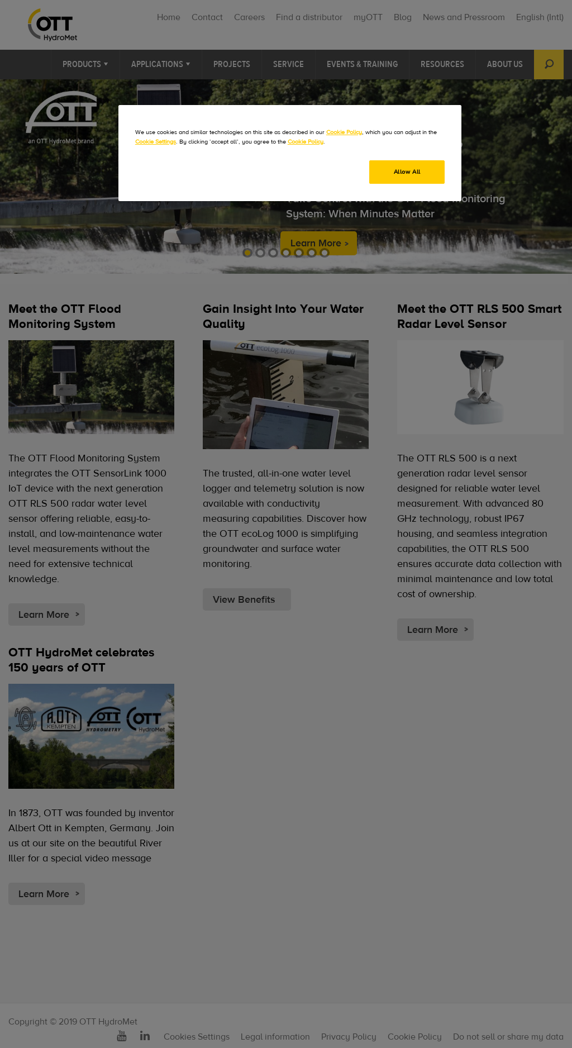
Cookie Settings (155, 141)
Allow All (407, 172)
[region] (289, 153)
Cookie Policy (344, 132)
